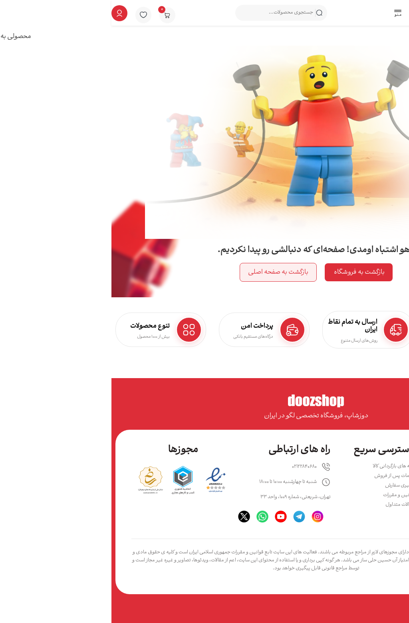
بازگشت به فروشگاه (247, 272)
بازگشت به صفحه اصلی (167, 272)
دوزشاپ (324, 560)
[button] (286, 14)
